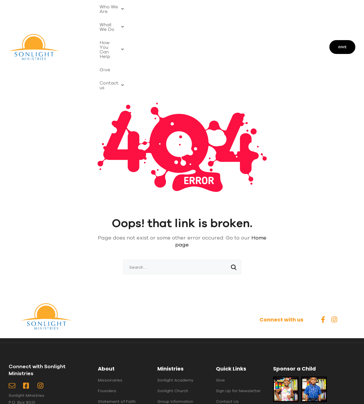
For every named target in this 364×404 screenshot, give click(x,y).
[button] (116, 7)
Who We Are (116, 7)
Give (245, 7)
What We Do (158, 7)
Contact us (115, 21)
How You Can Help (207, 7)
